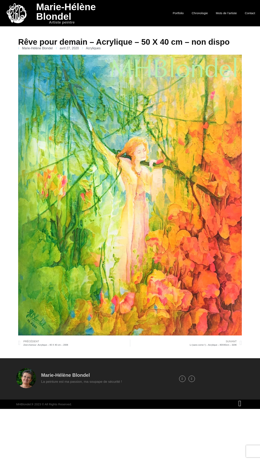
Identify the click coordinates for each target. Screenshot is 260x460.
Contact (250, 13)
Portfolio (178, 13)
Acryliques (93, 48)
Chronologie (200, 13)
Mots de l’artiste (226, 13)
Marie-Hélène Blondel (66, 12)
